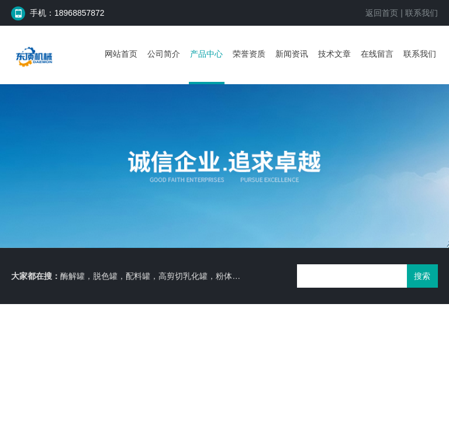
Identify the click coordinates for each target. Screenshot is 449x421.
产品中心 (206, 53)
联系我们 (421, 13)
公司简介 (163, 53)
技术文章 (334, 53)
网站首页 (121, 53)
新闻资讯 (291, 53)
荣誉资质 (249, 53)
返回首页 (381, 13)
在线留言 (377, 53)
